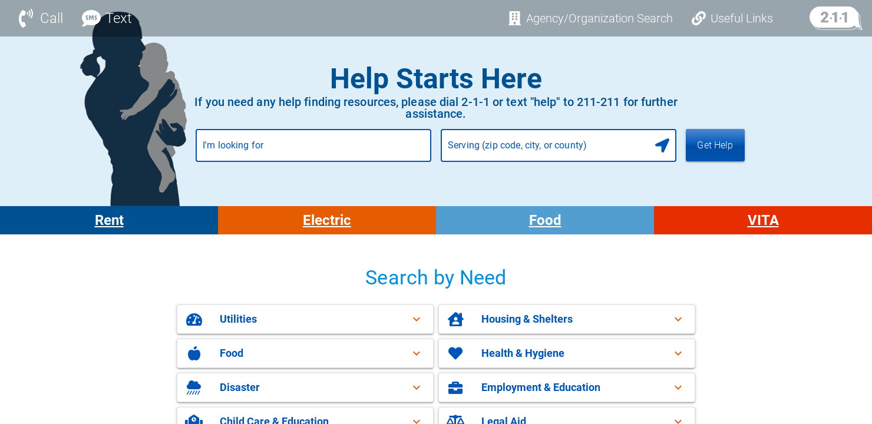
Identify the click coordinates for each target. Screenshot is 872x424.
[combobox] (313, 150)
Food (545, 220)
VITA (763, 220)
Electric (327, 220)
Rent (109, 220)
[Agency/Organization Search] (590, 18)
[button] (305, 319)
